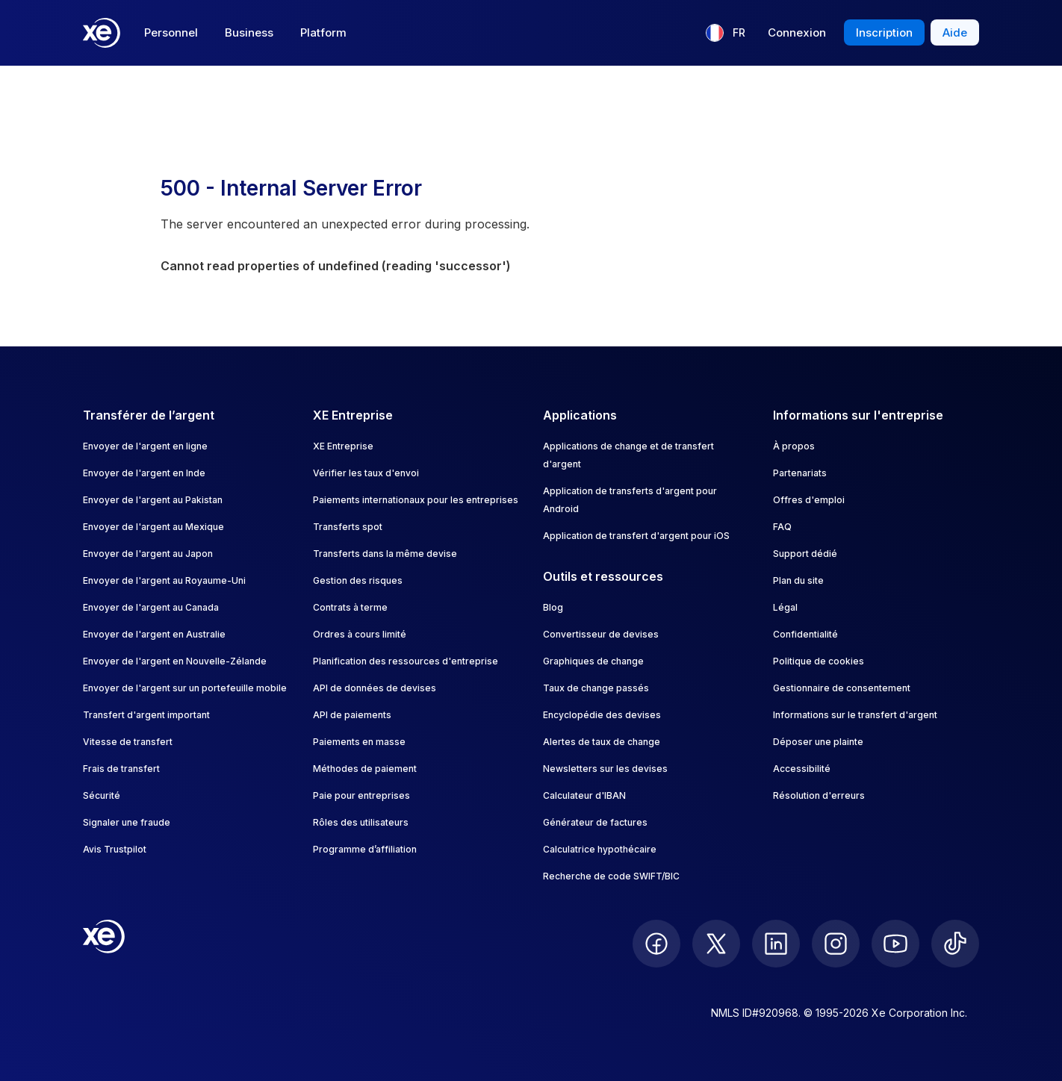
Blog (553, 607)
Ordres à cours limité (359, 634)
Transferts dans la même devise (385, 553)
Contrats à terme (350, 607)
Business (249, 32)
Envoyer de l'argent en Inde (144, 473)
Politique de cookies (818, 661)
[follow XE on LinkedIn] (776, 944)
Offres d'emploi (809, 499)
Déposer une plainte (818, 741)
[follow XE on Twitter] (716, 944)
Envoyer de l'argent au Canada (151, 607)
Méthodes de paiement (365, 768)
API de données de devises (374, 688)
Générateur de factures (595, 822)
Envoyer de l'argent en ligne (145, 446)
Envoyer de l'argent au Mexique (153, 526)
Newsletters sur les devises (605, 768)
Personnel (171, 32)
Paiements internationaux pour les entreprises (415, 499)
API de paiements (352, 714)
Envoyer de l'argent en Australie (154, 634)
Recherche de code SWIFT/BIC (611, 876)
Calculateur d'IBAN (584, 795)
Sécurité (101, 795)
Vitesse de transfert (128, 741)
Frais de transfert (121, 768)
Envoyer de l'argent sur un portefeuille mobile (185, 688)
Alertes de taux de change (601, 741)
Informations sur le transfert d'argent (855, 714)
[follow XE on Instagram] (836, 944)
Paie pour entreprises (361, 795)
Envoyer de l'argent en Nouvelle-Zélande (175, 661)
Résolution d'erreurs (819, 795)
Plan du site (798, 580)
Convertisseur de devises (601, 634)
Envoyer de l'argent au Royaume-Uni (164, 580)
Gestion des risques (358, 580)
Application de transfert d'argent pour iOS (636, 535)
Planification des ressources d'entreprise (405, 661)
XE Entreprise (343, 446)
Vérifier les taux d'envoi (366, 473)
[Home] (101, 33)
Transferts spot (347, 526)
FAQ (782, 526)
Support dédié (805, 553)
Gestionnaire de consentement (841, 688)
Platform (323, 32)
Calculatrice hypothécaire (599, 849)
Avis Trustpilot (114, 849)
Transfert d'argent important (146, 714)
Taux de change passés (596, 688)
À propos (794, 446)
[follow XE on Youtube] (895, 944)
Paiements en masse (359, 741)
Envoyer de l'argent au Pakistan (153, 499)
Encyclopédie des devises (602, 714)
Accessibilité (801, 768)
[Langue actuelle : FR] (725, 32)
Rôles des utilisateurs (361, 822)
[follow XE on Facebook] (656, 944)
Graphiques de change (593, 661)
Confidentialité (805, 634)
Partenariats (800, 473)
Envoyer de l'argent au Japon (148, 553)
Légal (785, 607)
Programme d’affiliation (365, 849)
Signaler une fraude (126, 822)
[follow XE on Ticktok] (955, 944)
